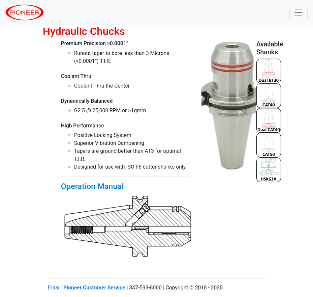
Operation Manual (92, 186)
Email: (86, 287)
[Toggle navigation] (298, 12)
